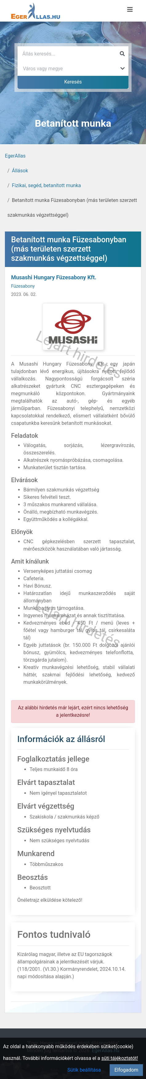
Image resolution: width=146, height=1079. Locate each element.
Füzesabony (23, 286)
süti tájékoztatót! (119, 1058)
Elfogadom (126, 1070)
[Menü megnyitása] (130, 9)
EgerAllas (15, 156)
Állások (20, 171)
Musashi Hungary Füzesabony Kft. (53, 277)
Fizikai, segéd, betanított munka (46, 185)
